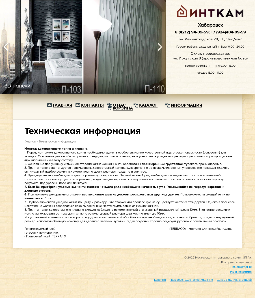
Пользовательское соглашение (191, 279)
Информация (186, 104)
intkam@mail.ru (242, 267)
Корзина (160, 279)
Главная (62, 104)
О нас (119, 104)
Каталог (148, 104)
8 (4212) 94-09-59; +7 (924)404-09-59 (210, 31)
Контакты (92, 104)
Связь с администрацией (234, 279)
